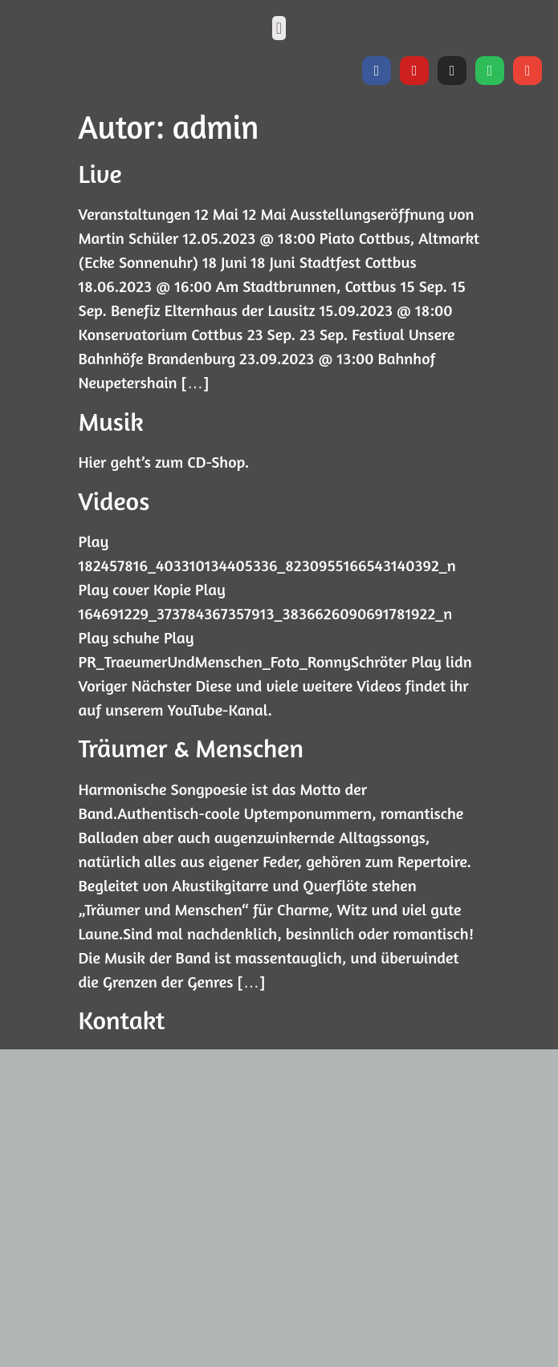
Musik (111, 421)
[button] (279, 28)
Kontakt (122, 1020)
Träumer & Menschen (191, 748)
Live (100, 173)
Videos (114, 501)
